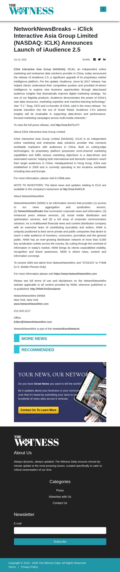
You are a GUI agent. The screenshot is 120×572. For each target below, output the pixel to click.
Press (60, 490)
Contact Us (60, 503)
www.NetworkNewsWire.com (31, 303)
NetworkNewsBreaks (30, 211)
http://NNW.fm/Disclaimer (45, 288)
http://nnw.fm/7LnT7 (67, 124)
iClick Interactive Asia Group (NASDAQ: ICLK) (44, 69)
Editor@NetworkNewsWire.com (33, 321)
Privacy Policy (29, 566)
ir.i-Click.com (62, 178)
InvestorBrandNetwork (66, 328)
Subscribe (60, 541)
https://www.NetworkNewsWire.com (75, 273)
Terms (12, 566)
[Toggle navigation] (103, 9)
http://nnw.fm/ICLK (74, 189)
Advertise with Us (60, 496)
